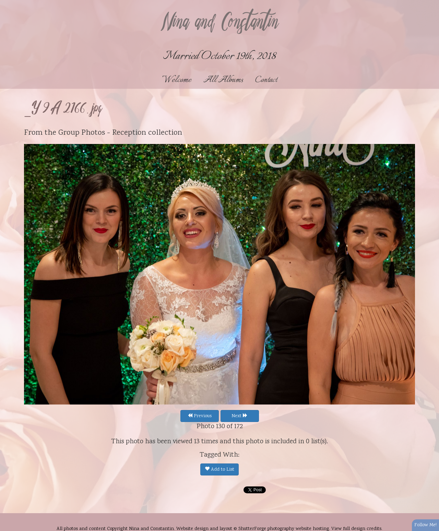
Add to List (219, 469)
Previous (200, 416)
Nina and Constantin (219, 23)
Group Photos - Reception (102, 133)
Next (240, 416)
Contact (266, 80)
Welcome (176, 80)
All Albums (223, 80)
